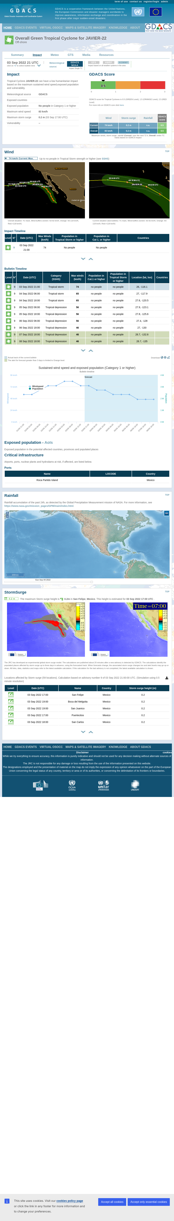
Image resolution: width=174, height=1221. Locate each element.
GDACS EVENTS (26, 27)
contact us (136, 1)
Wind (109, 118)
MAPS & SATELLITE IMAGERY (85, 27)
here (122, 105)
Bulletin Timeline (15, 268)
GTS (71, 54)
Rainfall (148, 118)
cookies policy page (69, 1200)
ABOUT (135, 27)
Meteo (55, 54)
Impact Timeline (15, 231)
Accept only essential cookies (148, 1201)
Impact (37, 54)
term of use (121, 1)
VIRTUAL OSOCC (51, 27)
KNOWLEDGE (118, 27)
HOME (8, 27)
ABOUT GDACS (140, 746)
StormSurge (15, 592)
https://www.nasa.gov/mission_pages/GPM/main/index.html (39, 506)
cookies (167, 752)
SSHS (105, 158)
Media (86, 54)
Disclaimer (82, 752)
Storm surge (128, 118)
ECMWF (123, 62)
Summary (17, 54)
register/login (151, 1)
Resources (106, 54)
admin (164, 1)
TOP (167, 151)
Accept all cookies (112, 1201)
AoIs (48, 442)
